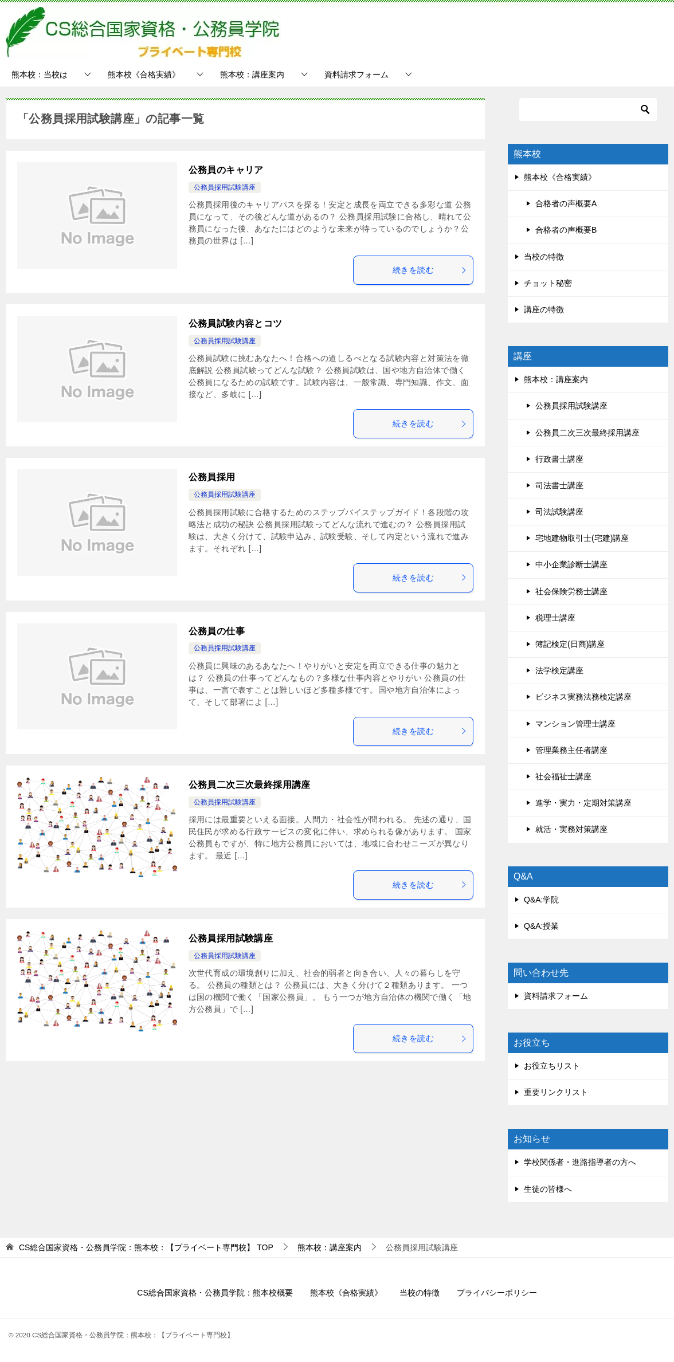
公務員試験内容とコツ (236, 323)
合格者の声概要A (566, 203)
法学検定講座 (559, 670)
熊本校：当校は (39, 74)
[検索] (588, 109)
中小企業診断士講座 (571, 564)
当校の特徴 (544, 256)
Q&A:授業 (541, 926)
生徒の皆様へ (548, 1189)
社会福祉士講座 (563, 776)
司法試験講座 (559, 511)
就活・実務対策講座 (571, 829)
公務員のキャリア (226, 170)
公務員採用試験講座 (225, 187)
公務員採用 (212, 477)
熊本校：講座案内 (252, 74)
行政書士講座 (559, 459)
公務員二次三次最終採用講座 (250, 785)
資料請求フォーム (356, 74)
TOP (146, 1247)
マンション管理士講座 (575, 723)
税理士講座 (555, 617)
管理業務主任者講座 (571, 750)
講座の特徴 (544, 309)
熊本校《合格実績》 (144, 74)
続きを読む (430, 269)
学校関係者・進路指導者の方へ (580, 1162)
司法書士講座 (559, 485)
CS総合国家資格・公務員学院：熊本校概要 (214, 1292)
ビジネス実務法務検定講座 (583, 696)
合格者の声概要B (566, 229)
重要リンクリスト (556, 1092)
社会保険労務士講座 (571, 591)
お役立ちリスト (552, 1065)
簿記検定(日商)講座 (570, 644)
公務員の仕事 (217, 631)
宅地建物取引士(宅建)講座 (582, 538)
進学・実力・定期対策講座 (583, 802)
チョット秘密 (548, 283)
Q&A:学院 (541, 899)
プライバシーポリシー (497, 1292)
